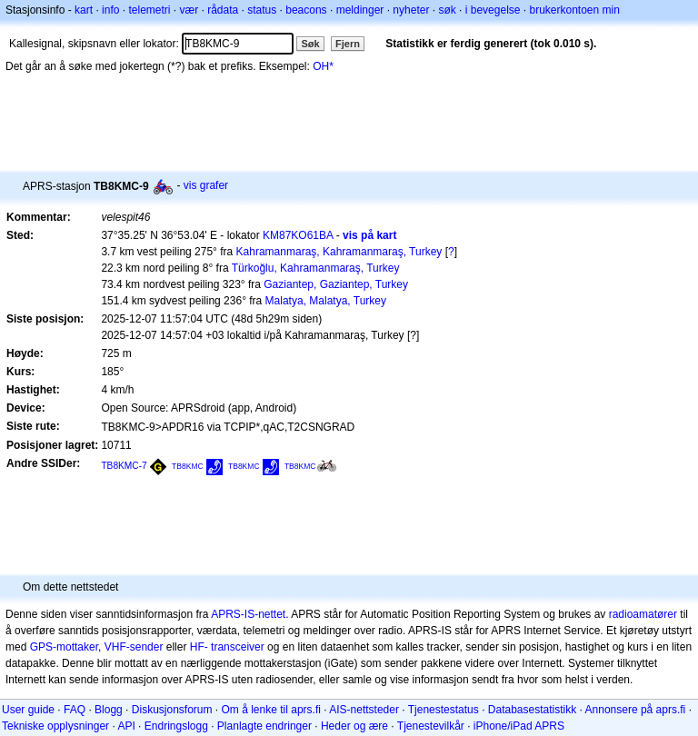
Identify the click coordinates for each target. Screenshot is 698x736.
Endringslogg (176, 726)
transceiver (237, 647)
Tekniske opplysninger (55, 726)
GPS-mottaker (64, 647)
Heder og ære (354, 726)
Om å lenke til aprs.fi (271, 709)
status (261, 10)
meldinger (360, 10)
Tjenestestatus (443, 709)
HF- (199, 647)
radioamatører (643, 614)
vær (188, 10)
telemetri (149, 10)
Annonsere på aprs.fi (635, 709)
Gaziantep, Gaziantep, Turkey (336, 284)
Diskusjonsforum (172, 709)
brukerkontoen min (575, 10)
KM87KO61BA (298, 235)
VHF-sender (134, 647)
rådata (222, 10)
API (126, 726)
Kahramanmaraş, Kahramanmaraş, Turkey (339, 251)
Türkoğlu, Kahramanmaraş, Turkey (316, 268)
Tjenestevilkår (430, 726)
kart (84, 10)
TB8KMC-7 (123, 466)
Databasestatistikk (532, 709)
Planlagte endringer (264, 726)
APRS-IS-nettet (248, 614)
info (110, 10)
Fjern (347, 43)
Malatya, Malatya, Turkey (325, 300)
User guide (28, 709)
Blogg (109, 709)
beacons (305, 10)
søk (446, 10)
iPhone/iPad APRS (519, 726)
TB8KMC (188, 466)
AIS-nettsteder (364, 709)
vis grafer (206, 185)
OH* (323, 66)
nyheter (411, 10)
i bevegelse (493, 10)
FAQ (74, 709)
